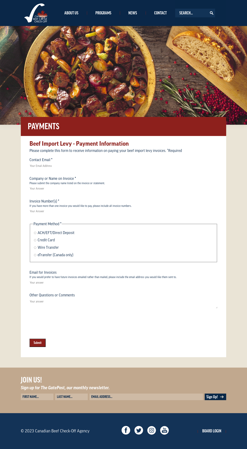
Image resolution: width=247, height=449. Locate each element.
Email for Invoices (43, 272)
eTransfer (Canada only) (55, 255)
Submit (37, 343)
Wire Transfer (48, 247)
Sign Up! (215, 397)
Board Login (211, 431)
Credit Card (46, 240)
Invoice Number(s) (44, 201)
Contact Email (40, 160)
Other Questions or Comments (52, 295)
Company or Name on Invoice (52, 179)
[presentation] (55, 339)
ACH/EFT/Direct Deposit (56, 233)
